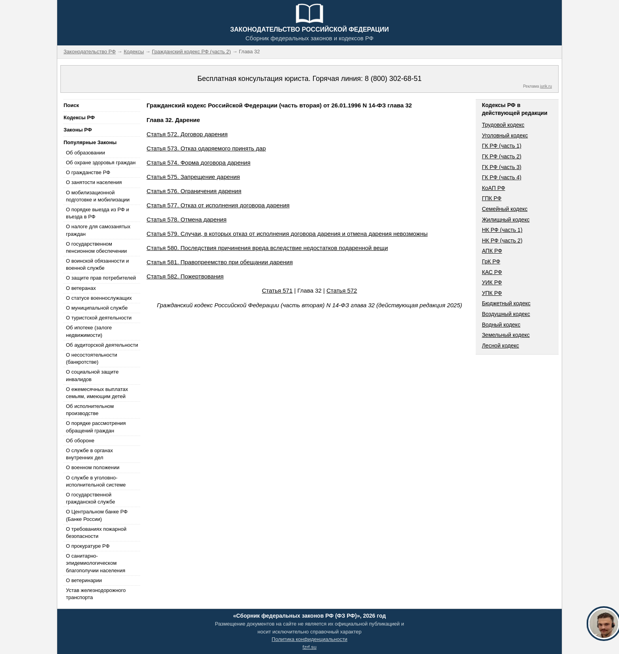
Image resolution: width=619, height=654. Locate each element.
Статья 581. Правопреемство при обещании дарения (219, 262)
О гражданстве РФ (88, 172)
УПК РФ (492, 293)
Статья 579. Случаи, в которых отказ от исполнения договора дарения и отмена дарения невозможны (287, 233)
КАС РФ (492, 272)
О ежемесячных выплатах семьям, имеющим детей (97, 392)
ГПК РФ (492, 198)
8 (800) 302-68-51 (393, 79)
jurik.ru (546, 86)
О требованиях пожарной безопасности (96, 532)
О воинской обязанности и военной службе (97, 264)
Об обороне (80, 441)
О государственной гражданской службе (90, 498)
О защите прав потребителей (101, 278)
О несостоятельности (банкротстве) (91, 358)
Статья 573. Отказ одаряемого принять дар (206, 148)
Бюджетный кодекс (506, 303)
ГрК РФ (491, 261)
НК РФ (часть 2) (502, 240)
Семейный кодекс (505, 209)
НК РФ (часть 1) (502, 230)
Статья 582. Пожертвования (184, 276)
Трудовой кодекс (503, 125)
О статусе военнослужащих (99, 298)
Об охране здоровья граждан (100, 162)
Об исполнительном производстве (90, 409)
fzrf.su (309, 647)
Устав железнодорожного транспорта (96, 593)
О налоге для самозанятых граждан (98, 230)
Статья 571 (277, 290)
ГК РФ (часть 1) (501, 146)
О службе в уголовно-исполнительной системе (96, 481)
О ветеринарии (84, 580)
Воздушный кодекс (506, 314)
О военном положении (93, 467)
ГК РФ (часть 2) (501, 156)
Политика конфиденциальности (309, 639)
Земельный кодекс (506, 335)
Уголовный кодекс (505, 135)
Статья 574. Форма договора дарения (198, 162)
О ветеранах (81, 288)
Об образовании (85, 153)
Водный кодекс (501, 324)
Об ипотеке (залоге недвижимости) (89, 331)
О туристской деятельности (98, 318)
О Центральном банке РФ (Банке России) (97, 515)
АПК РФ (492, 251)
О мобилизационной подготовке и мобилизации (97, 196)
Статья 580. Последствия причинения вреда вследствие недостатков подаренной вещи (267, 247)
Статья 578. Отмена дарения (186, 219)
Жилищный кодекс (506, 219)
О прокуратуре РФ (88, 546)
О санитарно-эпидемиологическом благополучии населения (95, 563)
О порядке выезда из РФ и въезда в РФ (97, 213)
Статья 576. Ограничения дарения (193, 191)
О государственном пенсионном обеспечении (96, 247)
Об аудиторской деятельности (102, 345)
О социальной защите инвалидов (92, 375)
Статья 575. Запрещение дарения (193, 176)
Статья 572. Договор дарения (186, 134)
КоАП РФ (493, 188)
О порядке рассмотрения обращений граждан (96, 426)
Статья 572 (341, 290)
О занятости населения (94, 182)
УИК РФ (492, 282)
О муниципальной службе (97, 308)
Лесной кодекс (500, 345)
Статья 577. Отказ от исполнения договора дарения (217, 205)
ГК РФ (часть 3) (501, 167)
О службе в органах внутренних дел (89, 453)
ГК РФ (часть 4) (501, 177)
